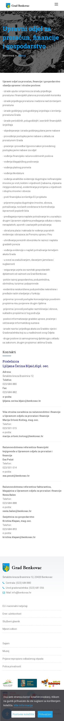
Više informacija (23, 705)
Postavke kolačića (23, 714)
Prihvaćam (45, 714)
